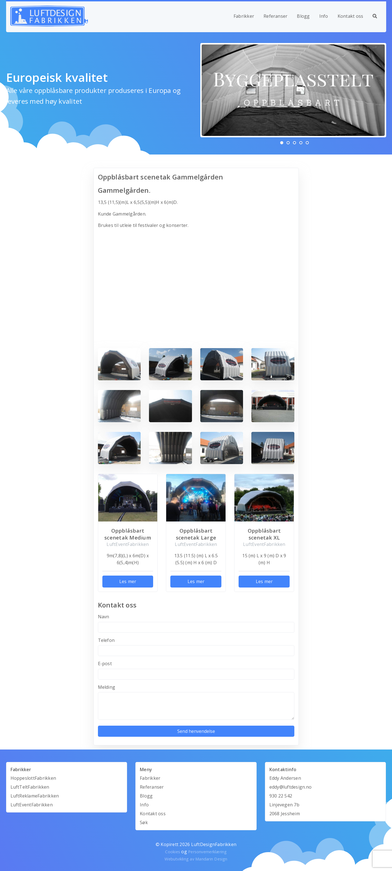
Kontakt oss (350, 16)
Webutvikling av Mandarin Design (196, 859)
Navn (103, 617)
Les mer (127, 581)
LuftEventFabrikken (32, 805)
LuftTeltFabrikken (30, 787)
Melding (106, 687)
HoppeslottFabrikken (33, 778)
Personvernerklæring (207, 851)
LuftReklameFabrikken (35, 796)
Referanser (275, 16)
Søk (144, 822)
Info (323, 16)
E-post (105, 663)
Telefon (106, 640)
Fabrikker (244, 16)
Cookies (172, 851)
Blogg (303, 16)
